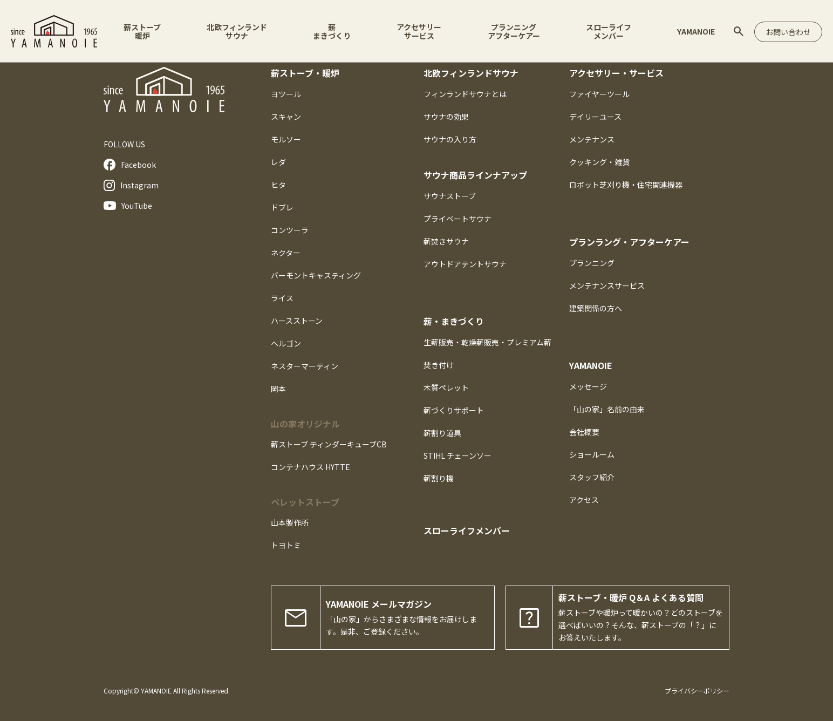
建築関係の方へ (595, 308)
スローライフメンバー (608, 31)
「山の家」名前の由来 (607, 409)
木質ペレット (446, 387)
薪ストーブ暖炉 (142, 31)
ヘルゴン (286, 343)
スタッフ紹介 (591, 477)
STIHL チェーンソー (457, 455)
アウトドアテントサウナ (465, 264)
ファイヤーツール (599, 94)
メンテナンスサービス (607, 285)
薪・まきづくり (454, 321)
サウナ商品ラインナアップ (475, 174)
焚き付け (439, 364)
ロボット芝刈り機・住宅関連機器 (625, 184)
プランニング (591, 262)
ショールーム (591, 454)
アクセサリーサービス (419, 31)
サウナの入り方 (450, 139)
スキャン (286, 116)
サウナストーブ (450, 196)
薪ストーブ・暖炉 (305, 72)
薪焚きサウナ (446, 241)
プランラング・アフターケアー (629, 241)
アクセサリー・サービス (616, 72)
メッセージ (588, 386)
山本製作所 (290, 522)
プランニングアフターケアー (514, 31)
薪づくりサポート (454, 410)
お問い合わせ (788, 31)
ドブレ (282, 207)
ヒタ (278, 184)
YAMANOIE (696, 31)
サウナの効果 (446, 116)
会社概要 (584, 431)
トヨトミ (286, 545)
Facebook (130, 165)
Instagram (131, 185)
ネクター (286, 252)
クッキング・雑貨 (599, 162)
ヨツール (286, 94)
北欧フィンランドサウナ (237, 31)
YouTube (128, 205)
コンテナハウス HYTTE (310, 466)
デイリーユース (595, 116)
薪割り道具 (442, 432)
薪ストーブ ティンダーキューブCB (329, 444)
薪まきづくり (332, 31)
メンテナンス (591, 139)
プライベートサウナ (457, 218)
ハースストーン (297, 320)
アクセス (584, 499)
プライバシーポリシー (697, 690)
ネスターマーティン (304, 365)
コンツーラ (290, 230)
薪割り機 (439, 478)
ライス (282, 298)
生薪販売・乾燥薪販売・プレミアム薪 (487, 342)
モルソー (286, 139)
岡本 (278, 388)
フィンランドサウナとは (465, 94)
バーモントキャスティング (316, 275)
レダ (278, 162)
